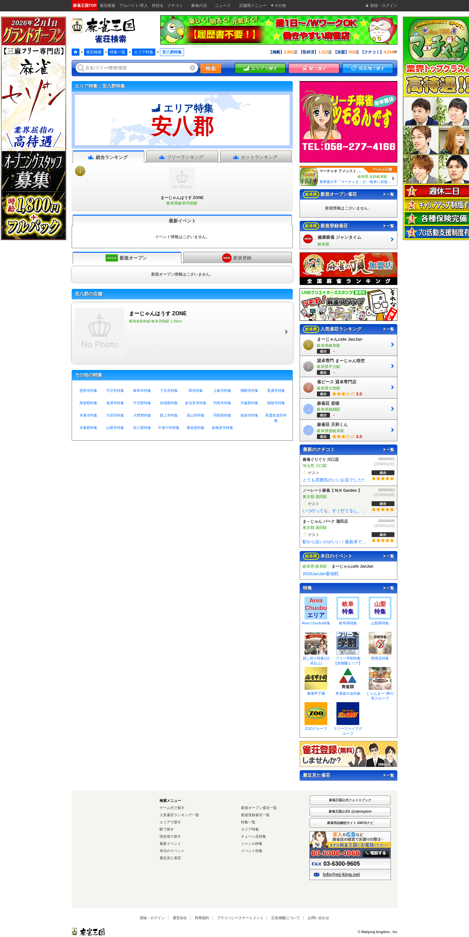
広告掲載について (285, 918)
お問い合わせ (318, 918)
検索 (211, 68)
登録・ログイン (152, 918)
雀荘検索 (94, 52)
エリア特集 (143, 52)
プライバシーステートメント (240, 918)
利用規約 (202, 918)
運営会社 (180, 918)
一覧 (388, 194)
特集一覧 (117, 52)
